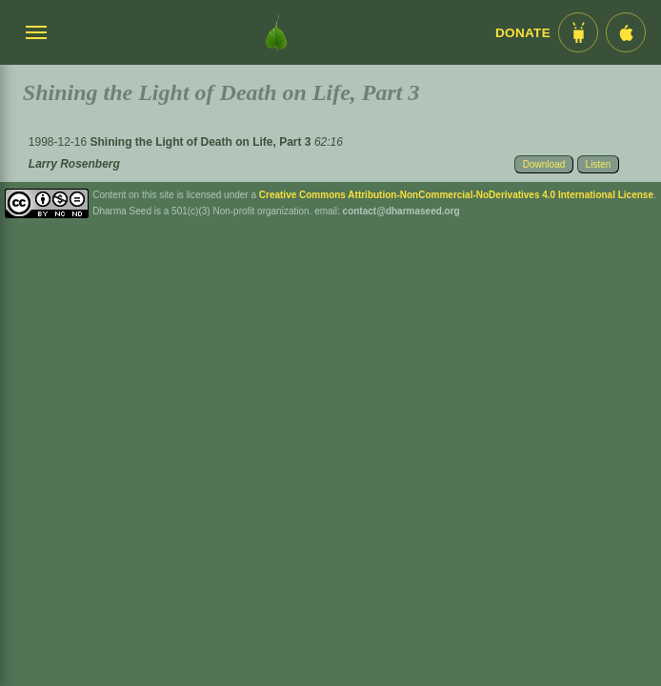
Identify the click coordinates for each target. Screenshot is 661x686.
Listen (598, 164)
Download (544, 164)
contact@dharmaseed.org (401, 211)
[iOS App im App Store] (626, 32)
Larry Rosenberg (74, 164)
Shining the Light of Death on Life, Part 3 (202, 142)
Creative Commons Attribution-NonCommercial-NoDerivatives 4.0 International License (456, 195)
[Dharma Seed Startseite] (276, 32)
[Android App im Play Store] (578, 32)
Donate (523, 33)
